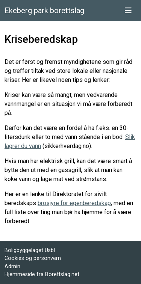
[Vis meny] (128, 10)
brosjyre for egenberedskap (74, 203)
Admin (12, 266)
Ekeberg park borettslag (44, 10)
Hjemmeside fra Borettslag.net (42, 274)
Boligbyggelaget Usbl (30, 250)
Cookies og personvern (33, 258)
